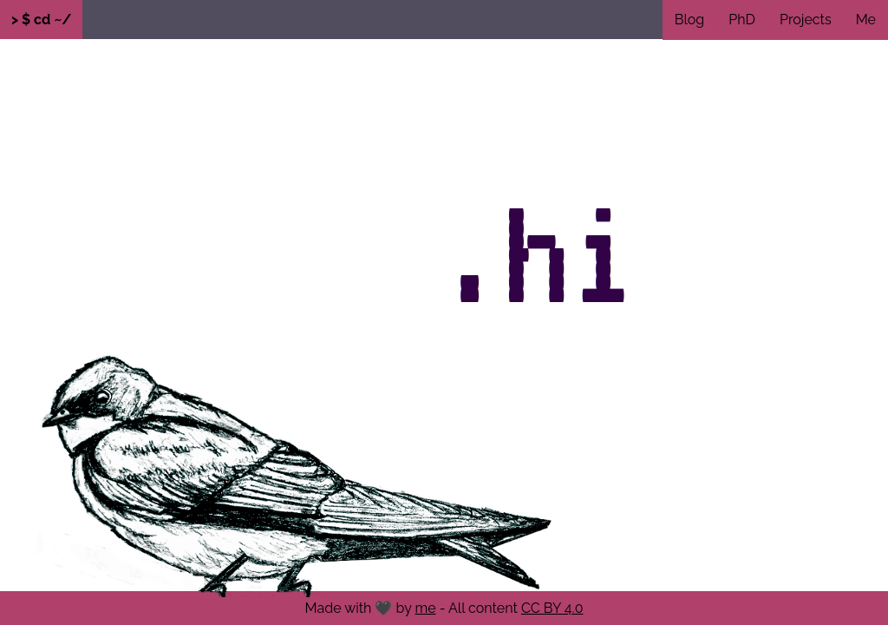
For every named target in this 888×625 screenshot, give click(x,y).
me (425, 608)
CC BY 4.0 (552, 608)
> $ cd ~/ (41, 19)
